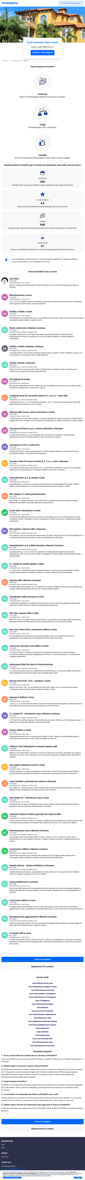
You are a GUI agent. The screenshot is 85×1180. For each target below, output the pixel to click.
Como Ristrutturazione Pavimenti (42, 1046)
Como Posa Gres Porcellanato (42, 1011)
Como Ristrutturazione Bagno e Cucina (42, 987)
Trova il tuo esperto (42, 959)
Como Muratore (42, 1007)
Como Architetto (42, 1032)
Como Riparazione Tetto (42, 1018)
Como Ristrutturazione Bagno (42, 1004)
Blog (2, 1147)
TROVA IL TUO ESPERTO (42, 53)
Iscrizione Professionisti (71, 3)
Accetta (78, 1177)
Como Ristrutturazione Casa (42, 983)
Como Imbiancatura (42, 1035)
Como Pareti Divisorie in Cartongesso (42, 997)
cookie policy (52, 1173)
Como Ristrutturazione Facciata (42, 990)
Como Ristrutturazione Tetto (42, 1042)
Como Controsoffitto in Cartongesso (42, 994)
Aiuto (3, 1145)
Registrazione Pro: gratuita (42, 966)
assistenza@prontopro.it (9, 1166)
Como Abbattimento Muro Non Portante (42, 1021)
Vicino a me (5, 1157)
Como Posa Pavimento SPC (42, 1039)
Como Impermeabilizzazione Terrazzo (42, 1025)
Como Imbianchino (42, 1028)
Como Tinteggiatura (42, 1000)
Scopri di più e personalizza (12, 1177)
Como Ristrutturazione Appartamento (42, 1014)
